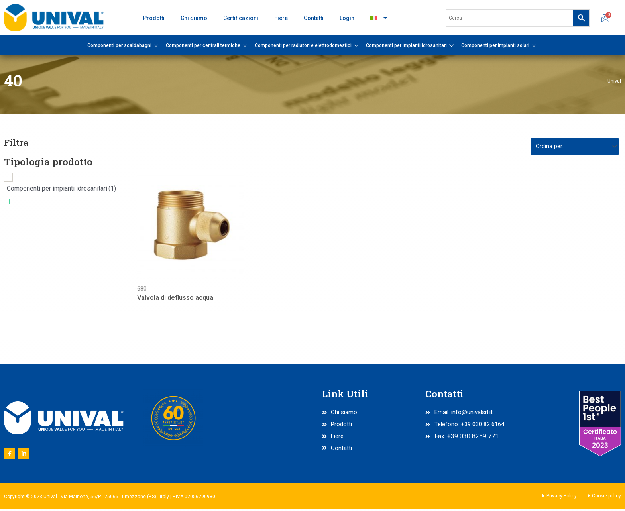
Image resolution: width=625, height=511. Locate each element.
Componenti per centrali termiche (207, 45)
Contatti (314, 18)
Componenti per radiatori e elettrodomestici (307, 45)
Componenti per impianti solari (499, 45)
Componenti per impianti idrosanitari (411, 45)
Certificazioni (240, 18)
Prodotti (154, 18)
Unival (614, 80)
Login (347, 18)
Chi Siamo (194, 18)
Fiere (281, 18)
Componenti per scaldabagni (123, 45)
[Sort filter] (572, 147)
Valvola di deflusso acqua (175, 299)
